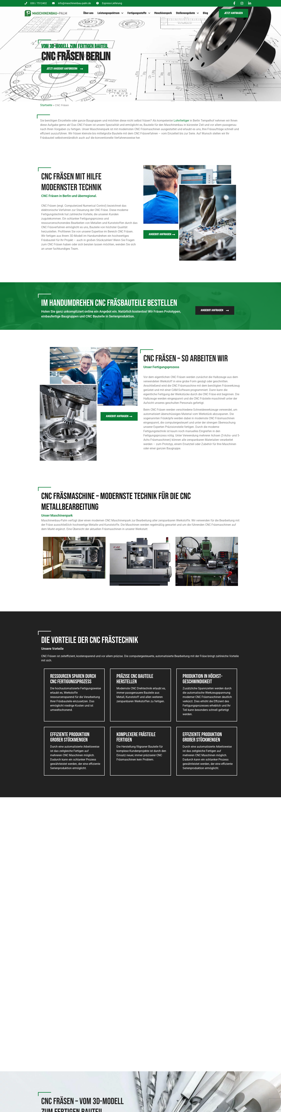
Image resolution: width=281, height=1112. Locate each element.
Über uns (88, 12)
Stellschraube (68, 911)
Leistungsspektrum (110, 13)
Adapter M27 (166, 911)
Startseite (46, 104)
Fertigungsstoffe (138, 13)
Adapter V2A (116, 911)
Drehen (97, 1109)
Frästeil (211, 911)
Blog (205, 12)
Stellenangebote (187, 13)
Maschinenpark (163, 12)
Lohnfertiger (181, 119)
